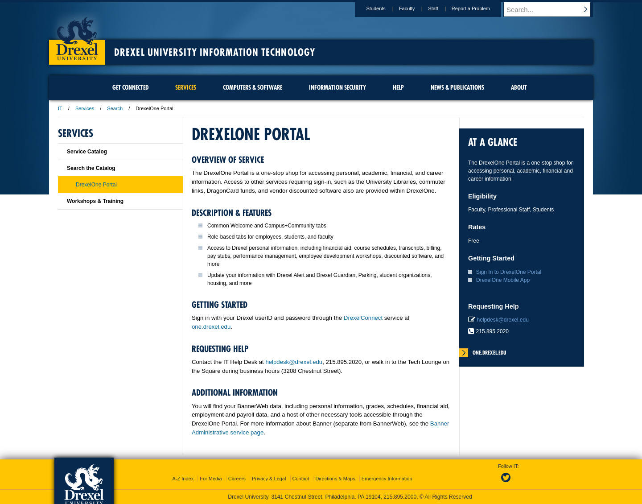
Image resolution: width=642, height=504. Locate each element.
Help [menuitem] (398, 87)
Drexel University (77, 36)
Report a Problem (479, 8)
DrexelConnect (363, 317)
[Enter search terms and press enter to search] (552, 9)
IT (60, 108)
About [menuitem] (519, 87)
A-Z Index (182, 478)
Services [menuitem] (185, 87)
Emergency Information (387, 478)
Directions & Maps (335, 478)
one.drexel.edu (211, 326)
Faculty (415, 8)
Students (384, 8)
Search (115, 108)
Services (84, 108)
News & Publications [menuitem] (457, 87)
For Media (211, 478)
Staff (441, 8)
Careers (237, 478)
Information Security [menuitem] (337, 87)
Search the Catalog (91, 168)
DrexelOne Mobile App (503, 280)
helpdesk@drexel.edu (293, 362)
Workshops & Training (95, 201)
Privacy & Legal (269, 478)
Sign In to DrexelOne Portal (508, 272)
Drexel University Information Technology (214, 52)
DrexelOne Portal (96, 185)
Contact (300, 478)
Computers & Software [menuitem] (252, 87)
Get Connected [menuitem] (130, 87)
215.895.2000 (399, 497)
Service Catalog (87, 152)
